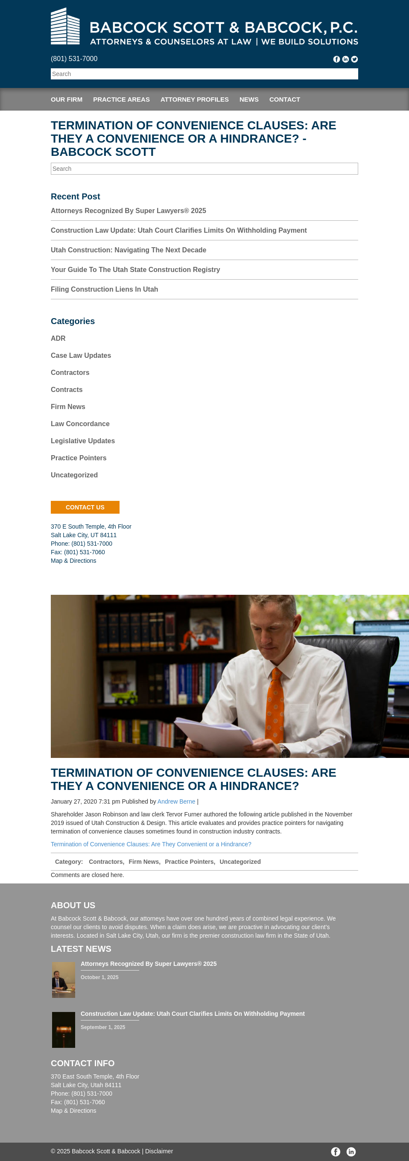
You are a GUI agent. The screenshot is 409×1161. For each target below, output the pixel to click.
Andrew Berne (177, 801)
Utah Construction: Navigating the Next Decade (129, 250)
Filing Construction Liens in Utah (104, 289)
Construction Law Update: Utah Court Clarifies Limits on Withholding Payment (179, 230)
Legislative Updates (83, 441)
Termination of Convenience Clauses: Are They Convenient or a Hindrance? (151, 844)
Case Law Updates (81, 355)
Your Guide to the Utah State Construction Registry (135, 269)
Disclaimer (159, 1151)
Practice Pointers (79, 458)
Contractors (70, 372)
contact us (85, 507)
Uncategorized (74, 475)
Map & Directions (73, 560)
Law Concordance (80, 423)
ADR (58, 338)
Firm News (68, 406)
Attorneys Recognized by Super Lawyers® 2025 (128, 210)
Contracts (67, 389)
